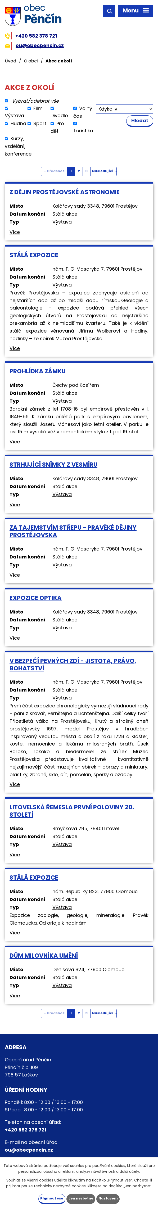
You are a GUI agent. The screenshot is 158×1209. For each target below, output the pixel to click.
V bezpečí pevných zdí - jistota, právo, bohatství (73, 664)
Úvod (10, 61)
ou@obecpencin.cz (34, 45)
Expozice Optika (36, 598)
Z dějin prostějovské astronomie (65, 192)
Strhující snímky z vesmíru (53, 464)
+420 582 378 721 (31, 36)
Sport (39, 123)
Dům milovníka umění (44, 955)
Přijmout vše (49, 1198)
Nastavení (110, 1198)
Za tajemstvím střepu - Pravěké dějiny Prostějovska (73, 531)
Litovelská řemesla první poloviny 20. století (72, 811)
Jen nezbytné (81, 1198)
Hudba (18, 123)
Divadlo (59, 115)
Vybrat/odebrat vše (35, 100)
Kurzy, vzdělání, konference (18, 146)
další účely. (130, 1170)
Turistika (83, 130)
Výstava (14, 115)
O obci (31, 61)
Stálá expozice (34, 255)
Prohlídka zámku (38, 371)
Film (38, 108)
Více (15, 232)
